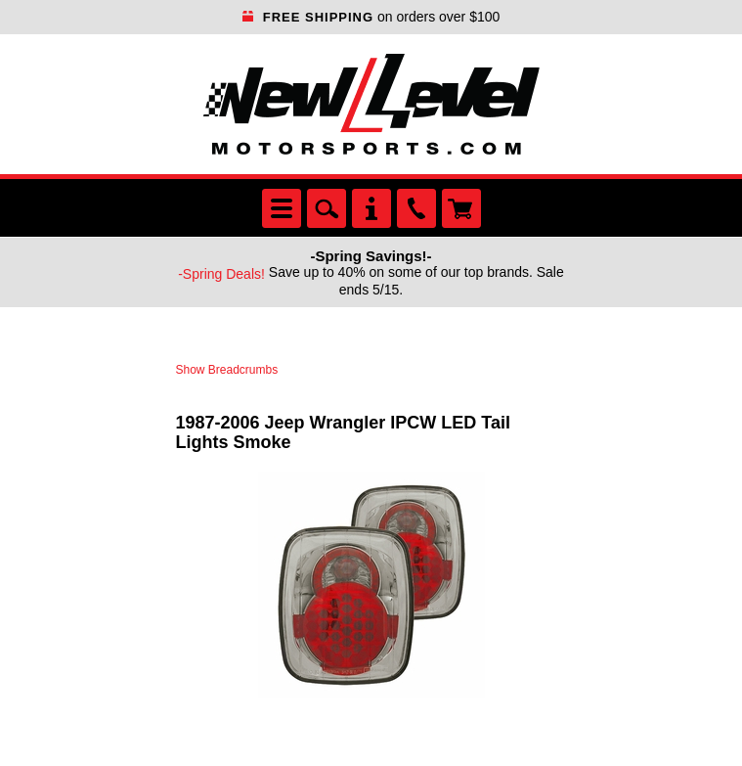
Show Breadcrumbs (227, 370)
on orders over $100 (371, 16)
